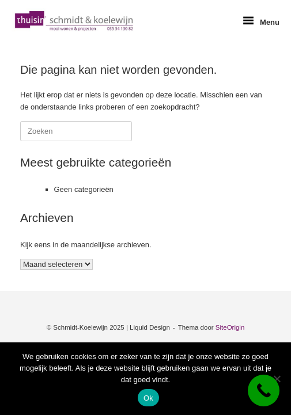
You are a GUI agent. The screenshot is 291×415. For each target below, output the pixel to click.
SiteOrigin (230, 327)
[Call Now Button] (263, 390)
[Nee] (276, 378)
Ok (148, 398)
